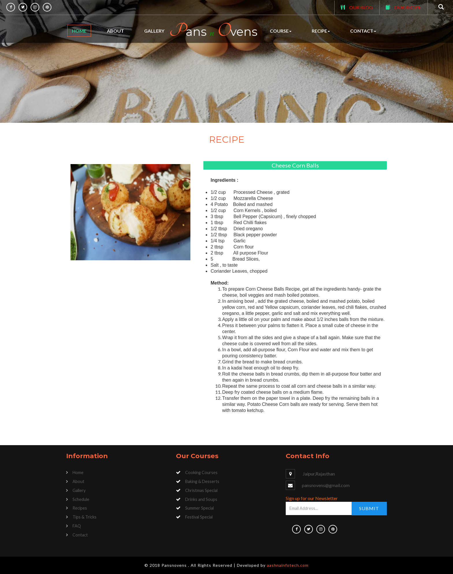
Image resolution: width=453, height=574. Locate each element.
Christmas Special (201, 490)
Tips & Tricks (84, 516)
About (115, 31)
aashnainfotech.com (288, 565)
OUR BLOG (361, 7)
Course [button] (281, 31)
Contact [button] (363, 31)
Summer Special (199, 508)
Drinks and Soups (201, 499)
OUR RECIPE (407, 7)
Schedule (81, 499)
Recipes (80, 508)
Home (79, 31)
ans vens (213, 31)
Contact (80, 534)
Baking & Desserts (202, 481)
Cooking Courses (201, 472)
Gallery (154, 31)
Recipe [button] (321, 31)
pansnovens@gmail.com (326, 485)
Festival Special (199, 516)
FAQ (77, 525)
